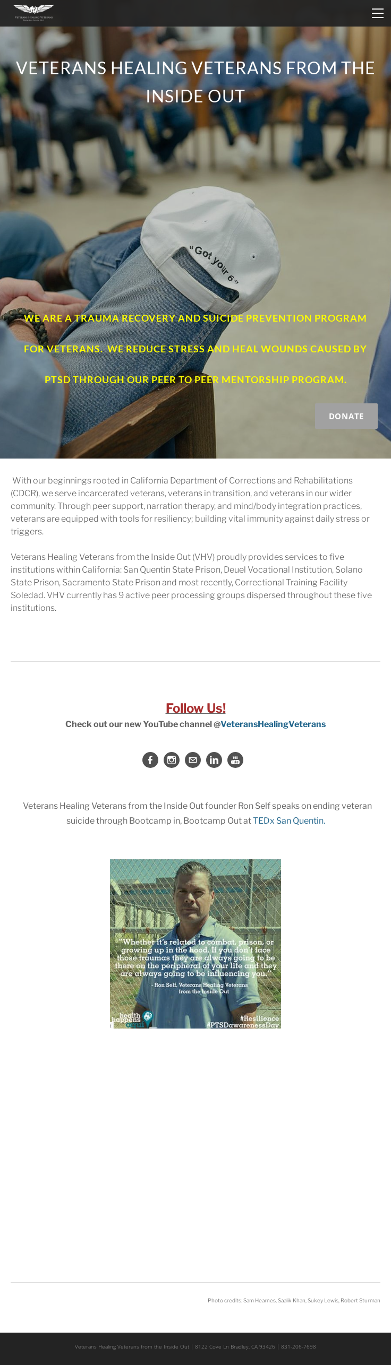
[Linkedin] (214, 760)
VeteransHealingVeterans (273, 724)
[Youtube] (235, 760)
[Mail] (193, 760)
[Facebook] (150, 760)
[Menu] (377, 13)
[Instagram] (172, 760)
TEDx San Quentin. (289, 821)
